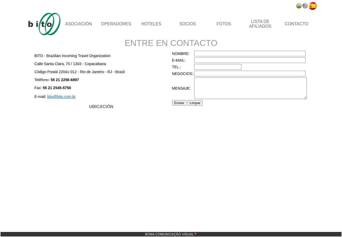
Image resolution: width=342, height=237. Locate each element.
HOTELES (151, 24)
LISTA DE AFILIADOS (260, 24)
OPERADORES (116, 24)
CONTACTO (296, 24)
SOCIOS (187, 24)
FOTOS (224, 24)
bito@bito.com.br (55, 96)
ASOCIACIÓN (78, 24)
